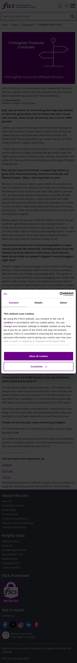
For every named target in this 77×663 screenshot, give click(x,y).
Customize (38, 366)
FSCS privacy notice (52, 344)
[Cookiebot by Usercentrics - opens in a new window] (59, 294)
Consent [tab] (13, 302)
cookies (8, 322)
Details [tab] (39, 302)
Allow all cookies (38, 356)
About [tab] (63, 302)
